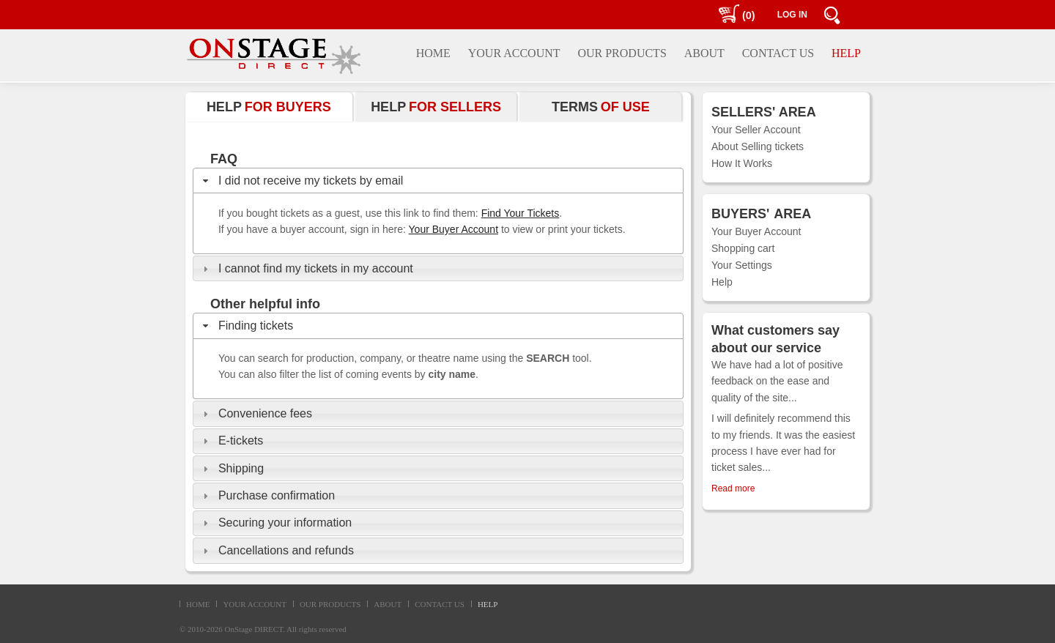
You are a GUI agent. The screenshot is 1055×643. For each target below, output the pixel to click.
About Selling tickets (757, 146)
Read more (733, 488)
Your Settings (741, 265)
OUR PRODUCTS (330, 604)
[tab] (438, 180)
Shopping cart (742, 248)
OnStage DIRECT (254, 629)
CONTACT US (439, 604)
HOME (198, 604)
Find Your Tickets (520, 213)
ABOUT (387, 604)
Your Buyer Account (453, 229)
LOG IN (792, 15)
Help (722, 282)
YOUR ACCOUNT (254, 604)
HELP (488, 604)
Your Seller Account (756, 129)
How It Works (741, 163)
